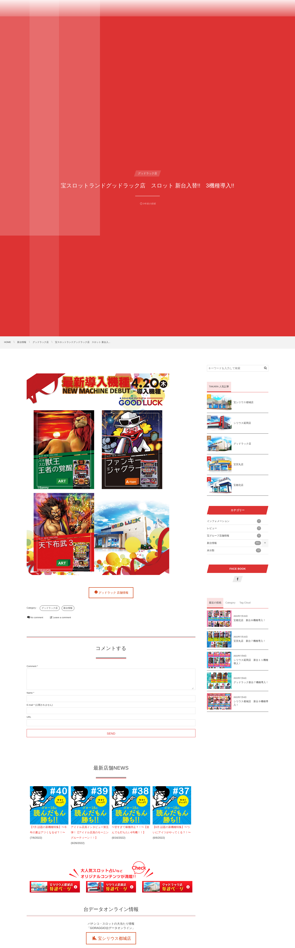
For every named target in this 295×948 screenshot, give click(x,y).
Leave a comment (62, 617)
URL (29, 717)
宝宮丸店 (238, 464)
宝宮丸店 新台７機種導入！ (250, 641)
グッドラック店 (50, 608)
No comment (36, 617)
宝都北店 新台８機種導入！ (250, 620)
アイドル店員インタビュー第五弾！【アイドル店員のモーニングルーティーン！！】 (90, 832)
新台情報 (68, 608)
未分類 (234, 550)
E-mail (30, 705)
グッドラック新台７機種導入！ (251, 682)
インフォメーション (234, 521)
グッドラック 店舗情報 (113, 592)
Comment (31, 666)
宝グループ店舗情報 (234, 536)
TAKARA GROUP (22, 7)
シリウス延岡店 (242, 423)
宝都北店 (238, 485)
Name (30, 693)
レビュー (234, 528)
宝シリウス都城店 (114, 938)
